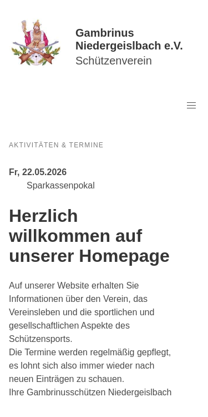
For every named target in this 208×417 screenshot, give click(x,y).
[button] (191, 105)
